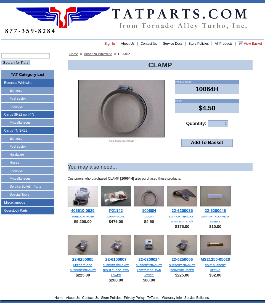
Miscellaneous (20, 122)
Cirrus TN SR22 (15, 130)
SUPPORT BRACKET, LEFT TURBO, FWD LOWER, (149, 270)
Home (73, 54)
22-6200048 (215, 210)
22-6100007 (116, 259)
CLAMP (148, 216)
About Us (127, 44)
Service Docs (172, 44)
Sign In (110, 44)
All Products (223, 44)
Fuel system (19, 98)
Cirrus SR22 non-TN (19, 114)
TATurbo (153, 298)
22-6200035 (182, 210)
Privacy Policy (134, 298)
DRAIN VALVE (115, 216)
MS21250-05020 (215, 259)
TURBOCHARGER (82, 216)
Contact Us (149, 44)
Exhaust (16, 90)
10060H (149, 210)
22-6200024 (149, 259)
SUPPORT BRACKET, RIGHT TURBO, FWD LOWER (116, 270)
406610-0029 (83, 210)
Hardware (17, 154)
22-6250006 (182, 259)
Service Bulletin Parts (25, 186)
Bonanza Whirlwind (18, 83)
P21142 (116, 210)
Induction (16, 106)
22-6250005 (83, 259)
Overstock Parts (16, 210)
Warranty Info (172, 298)
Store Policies (199, 44)
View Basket (250, 43)
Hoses (14, 162)
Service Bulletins (196, 298)
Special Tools (19, 194)
